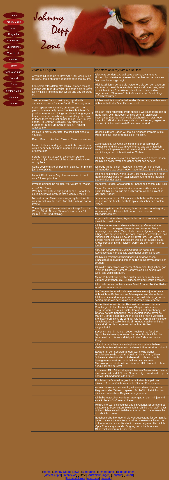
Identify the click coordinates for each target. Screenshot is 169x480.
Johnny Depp (61, 471)
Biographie (89, 471)
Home (47, 471)
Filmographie (106, 471)
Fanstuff (117, 475)
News (75, 471)
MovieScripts (53, 475)
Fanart (129, 475)
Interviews (69, 475)
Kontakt (106, 478)
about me (93, 478)
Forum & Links (75, 478)
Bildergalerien (126, 471)
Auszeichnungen (98, 475)
